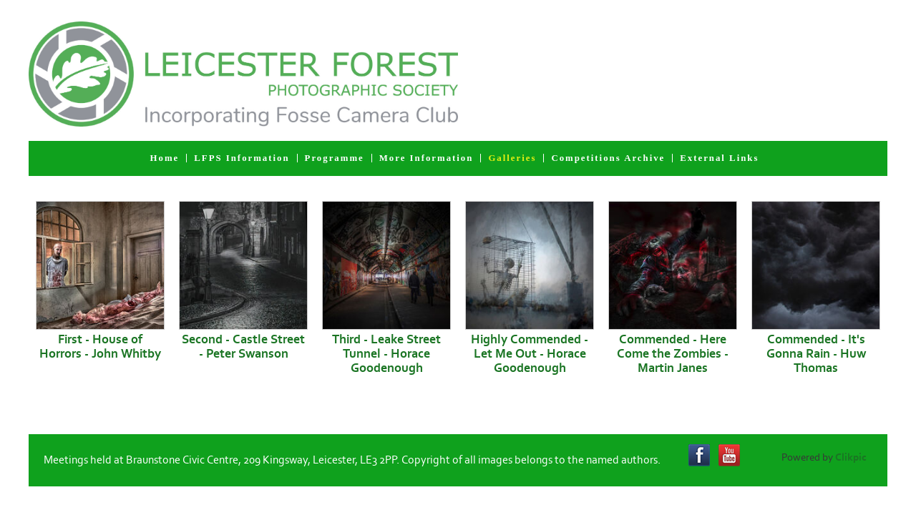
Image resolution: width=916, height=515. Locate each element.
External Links (719, 158)
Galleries (512, 158)
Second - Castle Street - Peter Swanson (243, 347)
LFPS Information (241, 158)
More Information (426, 158)
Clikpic (851, 457)
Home (165, 158)
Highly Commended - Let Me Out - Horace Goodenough (529, 354)
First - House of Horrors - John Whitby (100, 347)
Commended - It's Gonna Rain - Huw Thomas (816, 354)
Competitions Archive (608, 158)
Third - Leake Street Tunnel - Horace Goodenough (386, 354)
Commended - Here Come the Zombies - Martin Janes (673, 354)
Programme (334, 158)
